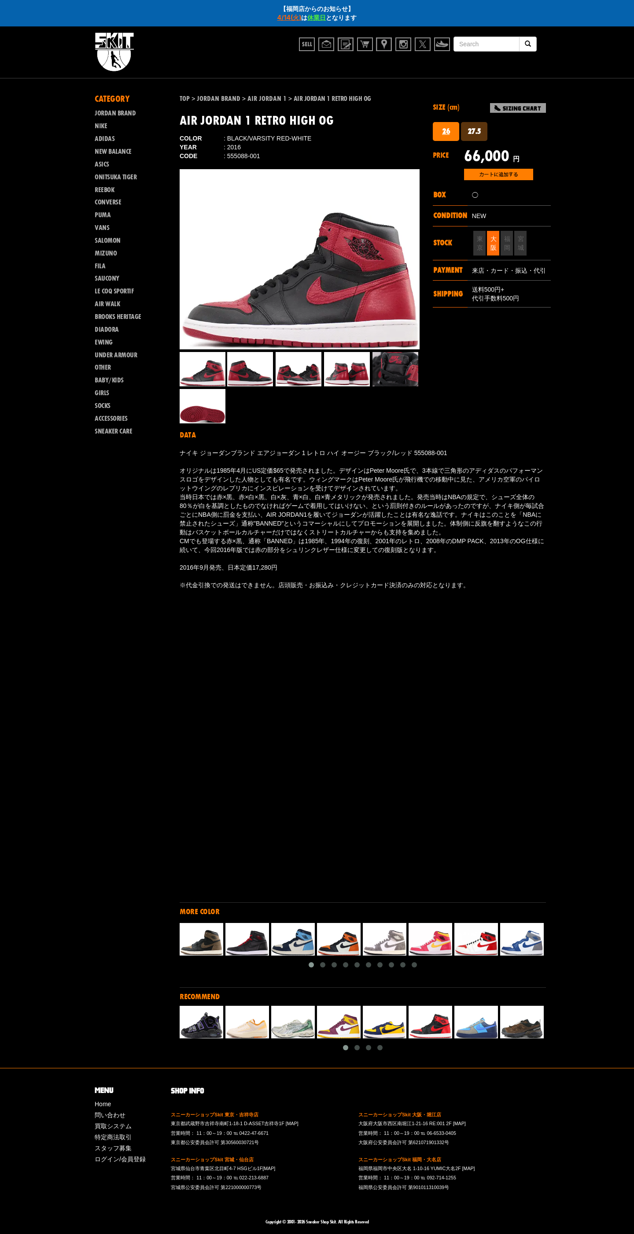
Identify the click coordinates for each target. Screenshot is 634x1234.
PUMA (103, 215)
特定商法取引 (113, 1137)
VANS (102, 227)
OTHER (103, 367)
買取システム (113, 1126)
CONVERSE (108, 202)
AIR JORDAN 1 (267, 98)
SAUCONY (107, 278)
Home (103, 1104)
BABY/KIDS (109, 380)
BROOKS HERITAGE (118, 316)
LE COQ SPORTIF (114, 291)
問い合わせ (110, 1115)
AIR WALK (107, 304)
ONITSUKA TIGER (115, 177)
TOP (185, 98)
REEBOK (104, 189)
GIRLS (102, 393)
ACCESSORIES (111, 418)
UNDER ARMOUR (116, 355)
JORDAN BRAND (115, 113)
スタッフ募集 (113, 1148)
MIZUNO (106, 253)
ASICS (102, 164)
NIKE (101, 126)
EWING (104, 342)
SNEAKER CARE (113, 431)
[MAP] (292, 1123)
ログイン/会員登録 (120, 1159)
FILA (100, 266)
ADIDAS (104, 138)
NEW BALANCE (113, 151)
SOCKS (103, 405)
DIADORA (107, 329)
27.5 (474, 131)
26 (446, 131)
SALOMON (108, 240)
